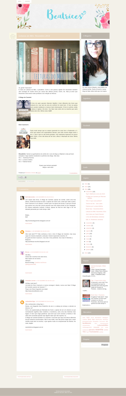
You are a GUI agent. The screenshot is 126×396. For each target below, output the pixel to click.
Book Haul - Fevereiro (97, 295)
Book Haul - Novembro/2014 (94, 209)
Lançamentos (86, 325)
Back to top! (68, 392)
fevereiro (89, 247)
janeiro (88, 249)
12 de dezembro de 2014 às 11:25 (45, 280)
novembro (89, 223)
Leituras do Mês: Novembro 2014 (96, 211)
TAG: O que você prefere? (94, 201)
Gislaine (28, 231)
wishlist (101, 332)
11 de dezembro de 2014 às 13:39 (39, 252)
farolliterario (87, 323)
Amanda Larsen (30, 280)
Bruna (27, 252)
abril (87, 241)
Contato (27, 1)
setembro (89, 228)
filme (96, 323)
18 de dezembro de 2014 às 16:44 (45, 301)
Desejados (95, 321)
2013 (86, 253)
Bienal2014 (98, 317)
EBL (107, 321)
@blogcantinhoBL (30, 264)
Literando (96, 327)
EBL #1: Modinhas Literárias (94, 219)
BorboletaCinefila (87, 321)
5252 (88, 317)
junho (88, 236)
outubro (88, 225)
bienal (92, 317)
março (88, 244)
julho (87, 233)
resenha (99, 329)
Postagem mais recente (71, 376)
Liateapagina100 (87, 327)
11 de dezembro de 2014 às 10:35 (40, 231)
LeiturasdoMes (30, 181)
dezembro (89, 191)
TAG (84, 332)
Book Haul (91, 319)
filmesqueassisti (104, 323)
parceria (92, 330)
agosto (88, 231)
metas (106, 327)
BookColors (99, 319)
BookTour (105, 319)
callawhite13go (30, 301)
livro (102, 327)
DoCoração (102, 321)
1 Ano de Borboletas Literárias (95, 217)
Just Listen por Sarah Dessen (95, 214)
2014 (86, 189)
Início (19, 1)
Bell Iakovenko (30, 197)
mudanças (85, 329)
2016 (86, 184)
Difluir (62, 392)
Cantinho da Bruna (40, 262)
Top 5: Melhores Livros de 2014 (95, 194)
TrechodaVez (94, 332)
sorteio (106, 330)
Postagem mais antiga (24, 376)
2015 (86, 186)
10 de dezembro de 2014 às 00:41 (45, 197)
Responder (28, 223)
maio (88, 239)
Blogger (67, 391)
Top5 (87, 332)
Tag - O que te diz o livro (98, 280)
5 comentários (73, 173)
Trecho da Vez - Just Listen (94, 203)
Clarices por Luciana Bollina (94, 206)
